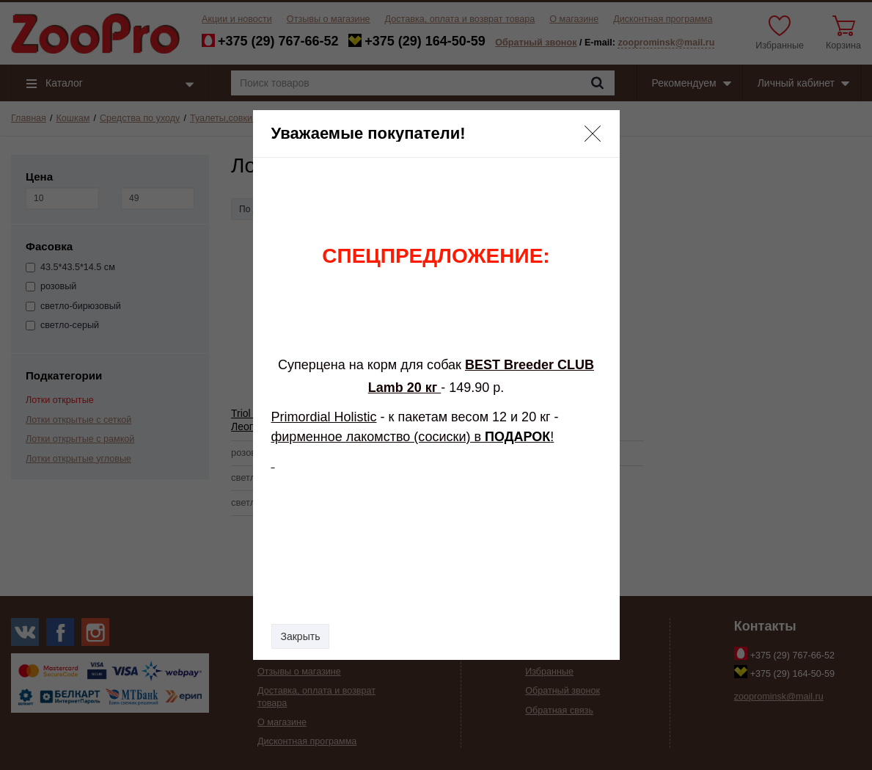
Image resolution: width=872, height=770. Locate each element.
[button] (592, 133)
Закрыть (300, 636)
